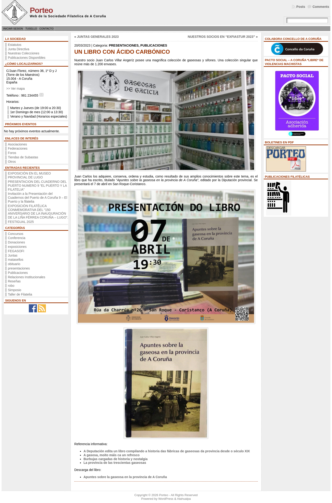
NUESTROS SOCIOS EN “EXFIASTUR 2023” (221, 36)
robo (11, 285)
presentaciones (19, 268)
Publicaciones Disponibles (26, 57)
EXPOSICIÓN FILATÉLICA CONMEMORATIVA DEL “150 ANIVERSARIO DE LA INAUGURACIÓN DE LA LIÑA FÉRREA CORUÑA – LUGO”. (38, 211)
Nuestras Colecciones (23, 53)
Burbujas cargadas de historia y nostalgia (115, 459)
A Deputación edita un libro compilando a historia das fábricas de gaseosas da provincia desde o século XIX (166, 451)
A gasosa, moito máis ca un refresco (111, 455)
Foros (12, 153)
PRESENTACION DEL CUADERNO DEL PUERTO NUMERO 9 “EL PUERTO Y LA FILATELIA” (37, 185)
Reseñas (14, 281)
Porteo (41, 10)
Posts (300, 7)
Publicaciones (18, 273)
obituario (14, 264)
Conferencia (16, 238)
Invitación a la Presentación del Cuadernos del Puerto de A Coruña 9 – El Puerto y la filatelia (37, 197)
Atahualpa (184, 498)
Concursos (15, 234)
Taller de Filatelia (20, 294)
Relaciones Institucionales (26, 277)
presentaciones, (124, 45)
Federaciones (17, 148)
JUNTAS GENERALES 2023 (98, 36)
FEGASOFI (16, 251)
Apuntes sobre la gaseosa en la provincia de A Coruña (125, 477)
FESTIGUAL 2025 (21, 222)
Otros (12, 161)
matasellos (15, 259)
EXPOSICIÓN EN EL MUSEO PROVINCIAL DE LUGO (29, 175)
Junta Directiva (18, 49)
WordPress (165, 498)
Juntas (12, 255)
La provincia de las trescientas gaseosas (114, 463)
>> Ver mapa (15, 88)
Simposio (14, 290)
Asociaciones (17, 144)
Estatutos (14, 45)
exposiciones (17, 247)
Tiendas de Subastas (23, 157)
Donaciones (16, 242)
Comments (320, 7)
